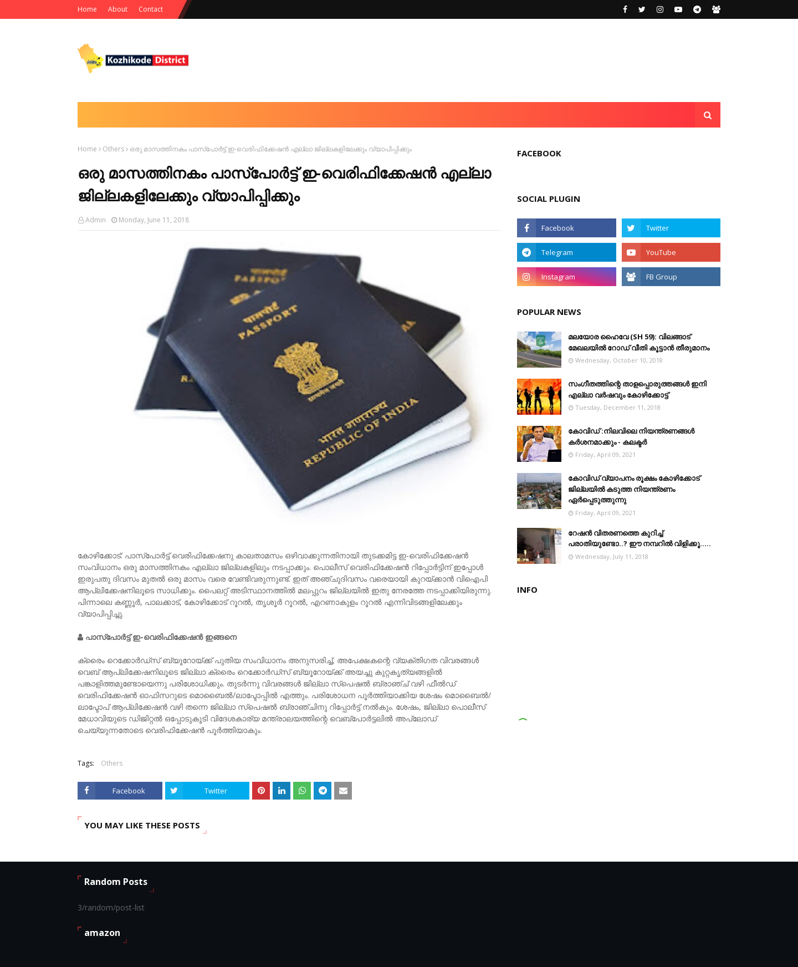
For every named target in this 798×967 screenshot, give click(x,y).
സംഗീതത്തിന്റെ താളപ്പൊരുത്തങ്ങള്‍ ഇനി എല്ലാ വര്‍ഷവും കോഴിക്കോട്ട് (637, 389)
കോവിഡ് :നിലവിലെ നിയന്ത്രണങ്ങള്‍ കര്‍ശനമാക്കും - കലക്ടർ (631, 436)
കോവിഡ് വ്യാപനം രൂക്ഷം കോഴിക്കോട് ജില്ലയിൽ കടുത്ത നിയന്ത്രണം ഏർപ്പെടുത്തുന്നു (634, 489)
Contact (151, 9)
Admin (95, 220)
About (117, 9)
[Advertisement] (518, 60)
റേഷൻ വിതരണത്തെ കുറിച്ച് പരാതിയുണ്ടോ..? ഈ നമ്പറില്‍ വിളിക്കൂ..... (639, 538)
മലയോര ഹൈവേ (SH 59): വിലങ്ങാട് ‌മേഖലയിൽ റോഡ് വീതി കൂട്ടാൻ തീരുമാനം (638, 342)
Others (113, 149)
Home (87, 9)
